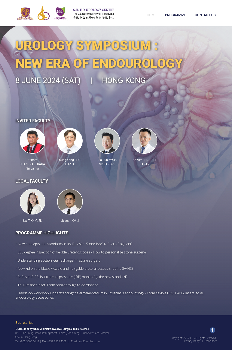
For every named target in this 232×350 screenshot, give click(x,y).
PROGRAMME (175, 15)
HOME (151, 15)
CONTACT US (205, 15)
